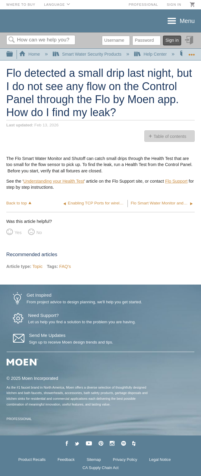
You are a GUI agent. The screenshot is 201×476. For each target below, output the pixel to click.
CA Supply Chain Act (101, 467)
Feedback (66, 459)
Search (11, 40)
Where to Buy (21, 4)
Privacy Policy (125, 459)
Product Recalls (32, 459)
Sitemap (93, 459)
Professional (143, 4)
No (39, 232)
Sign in (174, 4)
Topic (38, 266)
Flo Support (176, 181)
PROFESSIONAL (19, 419)
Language (54, 4)
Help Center (151, 54)
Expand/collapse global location (191, 52)
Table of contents (169, 136)
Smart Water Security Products (88, 54)
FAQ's (65, 266)
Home (30, 54)
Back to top (16, 203)
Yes (17, 232)
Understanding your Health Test (54, 181)
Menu (187, 21)
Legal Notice (160, 459)
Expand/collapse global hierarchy (13, 54)
